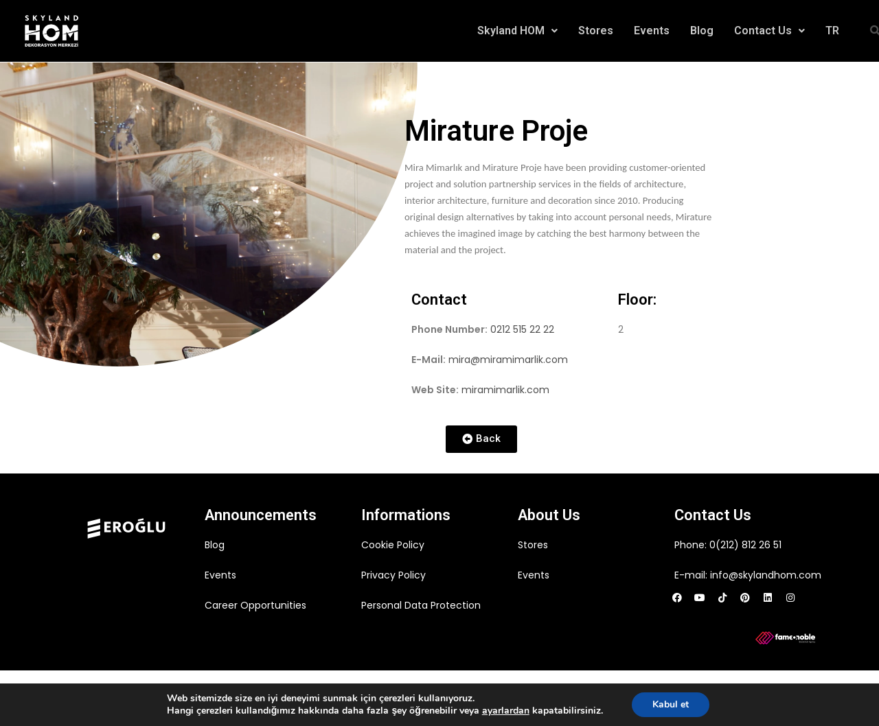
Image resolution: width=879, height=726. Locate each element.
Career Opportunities (255, 605)
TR (832, 30)
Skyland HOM (517, 30)
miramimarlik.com (505, 390)
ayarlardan (505, 711)
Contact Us (769, 30)
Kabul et (670, 704)
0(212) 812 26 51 (745, 545)
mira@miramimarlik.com (508, 359)
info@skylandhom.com (765, 575)
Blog (702, 30)
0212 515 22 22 (522, 329)
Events (652, 30)
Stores (595, 30)
